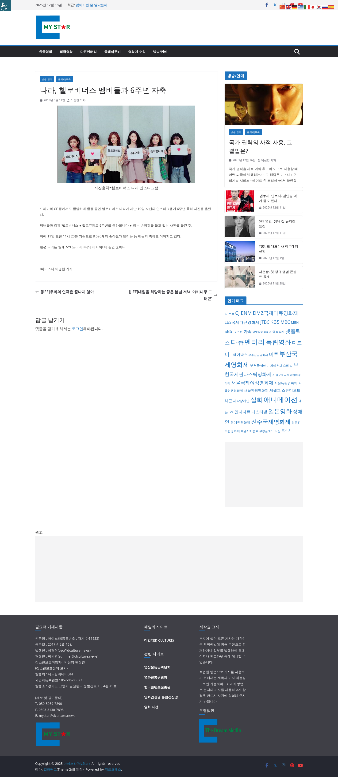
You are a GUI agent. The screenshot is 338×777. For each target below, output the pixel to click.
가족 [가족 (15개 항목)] (248, 331)
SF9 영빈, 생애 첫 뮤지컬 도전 (277, 223)
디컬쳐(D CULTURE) (159, 640)
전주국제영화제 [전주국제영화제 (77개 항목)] (271, 421)
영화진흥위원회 (155, 677)
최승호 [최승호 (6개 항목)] (253, 431)
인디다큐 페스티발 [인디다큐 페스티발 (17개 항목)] (250, 411)
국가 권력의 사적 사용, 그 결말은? (260, 146)
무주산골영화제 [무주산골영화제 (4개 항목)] (258, 355)
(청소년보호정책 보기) (51, 668)
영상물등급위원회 (157, 667)
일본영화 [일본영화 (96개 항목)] (280, 411)
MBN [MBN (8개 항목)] (295, 322)
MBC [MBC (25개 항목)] (285, 322)
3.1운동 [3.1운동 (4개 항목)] (229, 314)
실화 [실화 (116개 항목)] (256, 399)
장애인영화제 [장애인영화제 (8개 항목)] (240, 422)
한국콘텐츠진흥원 (157, 687)
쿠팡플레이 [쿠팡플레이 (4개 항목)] (266, 431)
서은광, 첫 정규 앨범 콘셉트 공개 (277, 274)
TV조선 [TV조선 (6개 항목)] (238, 332)
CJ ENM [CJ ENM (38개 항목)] (243, 313)
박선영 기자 (268, 160)
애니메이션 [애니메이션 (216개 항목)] (281, 399)
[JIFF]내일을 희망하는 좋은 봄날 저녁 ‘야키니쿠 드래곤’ (173, 295)
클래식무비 (112, 51)
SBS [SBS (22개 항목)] (228, 331)
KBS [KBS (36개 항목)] (275, 322)
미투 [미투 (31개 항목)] (273, 354)
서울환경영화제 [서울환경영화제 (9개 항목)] (256, 390)
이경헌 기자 (78, 100)
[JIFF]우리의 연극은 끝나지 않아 (64, 291)
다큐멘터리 (88, 51)
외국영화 (66, 51)
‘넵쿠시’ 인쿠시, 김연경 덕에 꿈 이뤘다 (278, 198)
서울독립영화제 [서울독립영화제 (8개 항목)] (285, 383)
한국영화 (45, 51)
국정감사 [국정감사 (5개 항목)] (278, 332)
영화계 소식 (137, 51)
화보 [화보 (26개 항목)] (285, 430)
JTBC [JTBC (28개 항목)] (264, 322)
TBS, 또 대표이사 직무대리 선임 (278, 248)
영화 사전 (151, 707)
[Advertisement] (264, 474)
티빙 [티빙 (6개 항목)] (277, 431)
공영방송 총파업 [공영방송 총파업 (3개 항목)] (262, 332)
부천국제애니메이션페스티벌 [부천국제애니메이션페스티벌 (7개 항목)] (271, 365)
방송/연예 (160, 51)
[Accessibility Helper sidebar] (5, 5)
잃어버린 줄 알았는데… (93, 5)
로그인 (77, 328)
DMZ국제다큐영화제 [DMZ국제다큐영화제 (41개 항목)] (275, 312)
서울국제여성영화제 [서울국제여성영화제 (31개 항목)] (252, 382)
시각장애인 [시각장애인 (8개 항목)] (241, 400)
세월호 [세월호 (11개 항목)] (275, 390)
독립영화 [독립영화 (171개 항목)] (278, 342)
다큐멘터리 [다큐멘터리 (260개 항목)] (248, 342)
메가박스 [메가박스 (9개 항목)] (240, 354)
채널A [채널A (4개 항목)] (244, 431)
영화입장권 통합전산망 (161, 697)
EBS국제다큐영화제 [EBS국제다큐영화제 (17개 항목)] (242, 322)
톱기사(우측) (64, 79)
